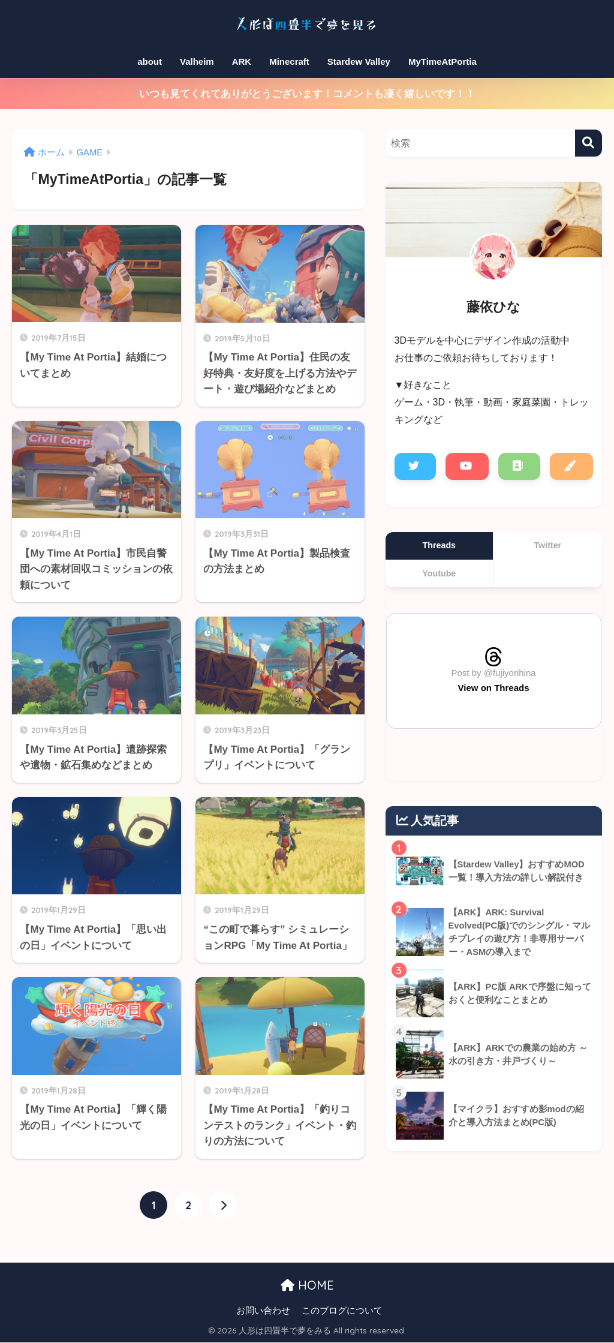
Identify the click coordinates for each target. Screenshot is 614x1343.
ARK (242, 61)
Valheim (197, 61)
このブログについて (342, 1310)
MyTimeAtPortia (442, 61)
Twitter (547, 545)
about (149, 61)
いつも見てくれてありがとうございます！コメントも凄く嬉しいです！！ (307, 94)
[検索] (588, 143)
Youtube (439, 573)
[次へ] (223, 1205)
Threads (439, 545)
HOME (307, 1285)
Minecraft (289, 61)
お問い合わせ (263, 1310)
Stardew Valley (358, 61)
